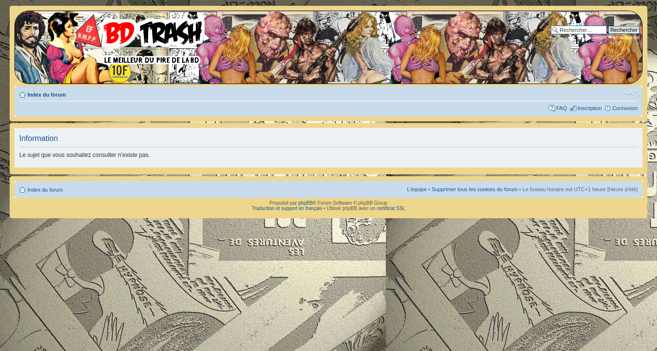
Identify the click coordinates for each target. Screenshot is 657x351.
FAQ (561, 108)
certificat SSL (391, 208)
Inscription (589, 108)
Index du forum (46, 95)
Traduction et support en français (287, 208)
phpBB (305, 203)
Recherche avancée (616, 37)
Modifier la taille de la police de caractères (631, 92)
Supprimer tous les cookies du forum (475, 189)
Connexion (625, 108)
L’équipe (417, 189)
